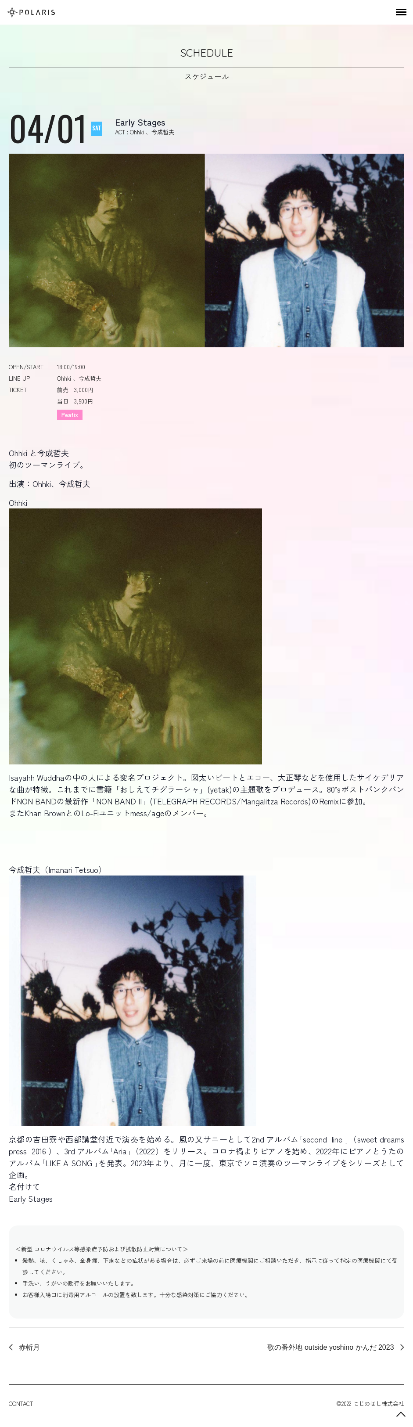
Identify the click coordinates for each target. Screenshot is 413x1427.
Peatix (69, 415)
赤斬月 (28, 1347)
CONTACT (21, 1403)
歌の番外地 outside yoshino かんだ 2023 (331, 1347)
